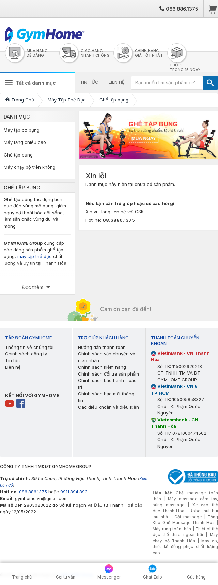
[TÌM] (210, 83)
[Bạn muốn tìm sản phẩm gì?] (167, 83)
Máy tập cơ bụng (22, 130)
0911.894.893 (74, 491)
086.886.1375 (178, 8)
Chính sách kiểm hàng (102, 367)
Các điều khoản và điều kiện (108, 407)
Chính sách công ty (26, 353)
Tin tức (12, 360)
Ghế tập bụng (18, 155)
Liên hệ (13, 367)
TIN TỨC (89, 82)
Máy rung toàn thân (172, 529)
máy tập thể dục (34, 256)
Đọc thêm (33, 287)
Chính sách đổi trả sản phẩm (108, 374)
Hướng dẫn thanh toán (102, 347)
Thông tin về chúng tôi (29, 347)
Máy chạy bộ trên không (30, 167)
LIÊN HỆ (117, 82)
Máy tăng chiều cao (25, 142)
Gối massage (188, 517)
